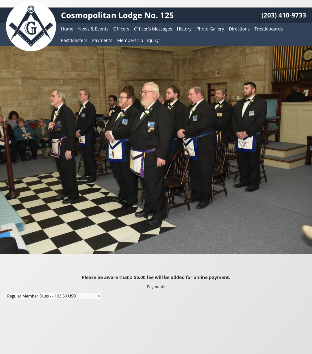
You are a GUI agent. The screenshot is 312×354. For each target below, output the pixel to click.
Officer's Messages (153, 29)
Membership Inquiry (138, 40)
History (184, 29)
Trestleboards (268, 29)
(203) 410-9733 (283, 15)
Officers (121, 29)
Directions (239, 29)
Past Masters (74, 40)
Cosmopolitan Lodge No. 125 (117, 15)
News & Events (93, 29)
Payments (102, 40)
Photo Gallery (210, 29)
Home (67, 29)
